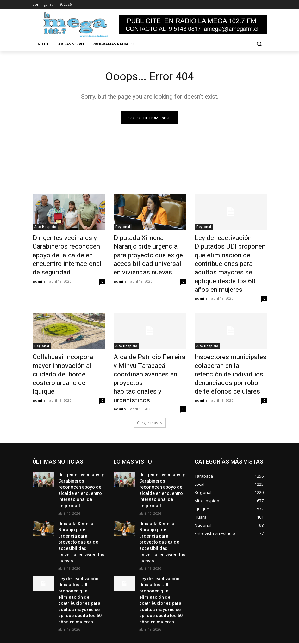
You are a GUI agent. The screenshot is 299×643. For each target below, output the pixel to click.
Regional (122, 228)
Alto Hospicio (45, 228)
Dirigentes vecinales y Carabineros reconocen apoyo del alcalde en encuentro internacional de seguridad (68, 249)
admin (39, 267)
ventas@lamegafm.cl (140, 614)
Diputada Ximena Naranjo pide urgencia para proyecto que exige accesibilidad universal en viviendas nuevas (149, 249)
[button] (259, 44)
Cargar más (149, 382)
